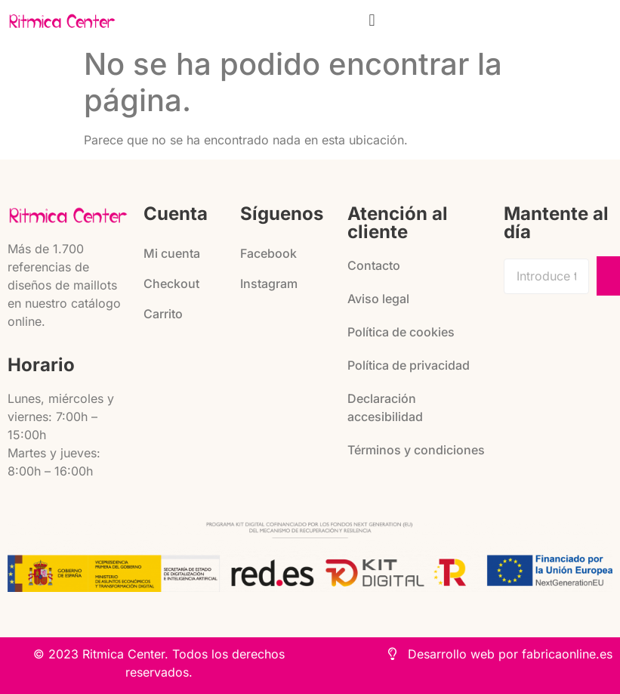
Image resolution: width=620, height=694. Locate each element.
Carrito (163, 313)
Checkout (171, 283)
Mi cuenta (171, 253)
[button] (372, 20)
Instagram (269, 283)
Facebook (268, 253)
